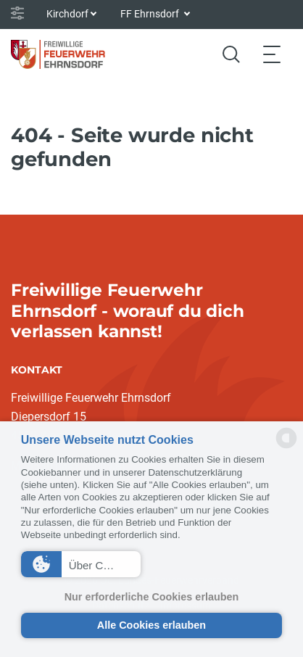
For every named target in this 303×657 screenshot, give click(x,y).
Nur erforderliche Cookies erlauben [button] (152, 597)
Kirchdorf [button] (67, 14)
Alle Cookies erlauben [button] (151, 625)
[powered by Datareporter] (286, 447)
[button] (81, 564)
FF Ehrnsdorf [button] (150, 14)
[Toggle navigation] (272, 54)
